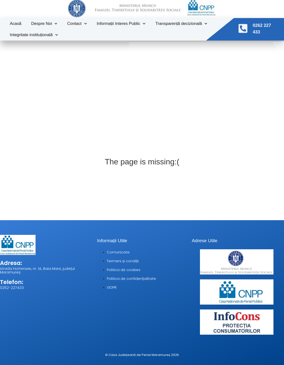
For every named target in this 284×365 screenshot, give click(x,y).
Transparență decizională (181, 20)
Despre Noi (44, 20)
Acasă (15, 20)
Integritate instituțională (34, 31)
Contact (77, 20)
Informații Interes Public (121, 20)
